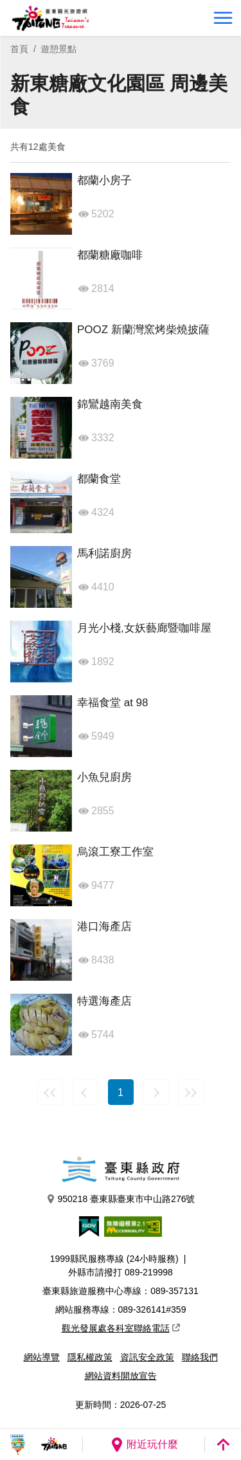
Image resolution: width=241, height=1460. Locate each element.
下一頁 (156, 1092)
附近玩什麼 (144, 1444)
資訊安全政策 (147, 1357)
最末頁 (191, 1092)
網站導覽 (42, 1357)
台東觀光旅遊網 (50, 18)
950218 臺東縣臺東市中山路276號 (120, 1199)
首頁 (19, 49)
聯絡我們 (200, 1357)
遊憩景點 (58, 49)
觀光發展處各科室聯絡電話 (121, 1328)
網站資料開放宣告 (121, 1376)
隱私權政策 (89, 1357)
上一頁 (85, 1092)
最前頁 (50, 1092)
